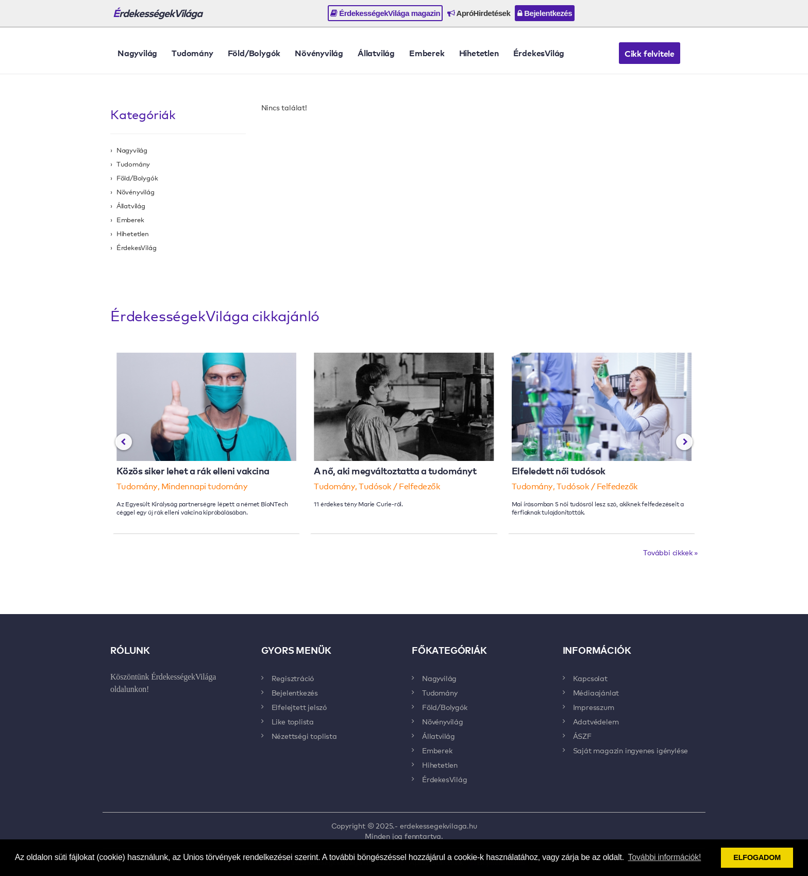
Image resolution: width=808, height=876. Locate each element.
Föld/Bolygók (254, 52)
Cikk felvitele (650, 53)
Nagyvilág (137, 52)
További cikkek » (670, 552)
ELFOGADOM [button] (757, 857)
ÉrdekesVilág (539, 52)
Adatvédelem (596, 721)
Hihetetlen (479, 52)
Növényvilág (319, 52)
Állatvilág (376, 52)
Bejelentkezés (544, 13)
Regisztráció (293, 678)
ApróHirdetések (478, 13)
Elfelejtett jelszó (299, 707)
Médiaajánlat (596, 692)
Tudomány (192, 52)
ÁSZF (582, 735)
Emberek (427, 52)
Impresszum (593, 707)
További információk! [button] (664, 857)
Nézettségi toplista (304, 735)
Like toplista (293, 721)
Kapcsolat (590, 678)
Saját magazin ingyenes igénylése (630, 750)
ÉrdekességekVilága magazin (385, 13)
